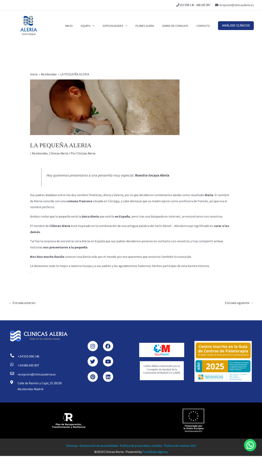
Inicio (80, 25)
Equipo (95, 25)
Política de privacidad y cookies (140, 447)
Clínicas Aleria (59, 153)
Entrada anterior (22, 303)
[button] (236, 25)
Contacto (204, 25)
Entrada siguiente (239, 303)
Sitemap (71, 447)
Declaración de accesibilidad (98, 447)
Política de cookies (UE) (180, 447)
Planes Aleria (150, 25)
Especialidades (120, 25)
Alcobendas (40, 153)
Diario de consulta (178, 25)
